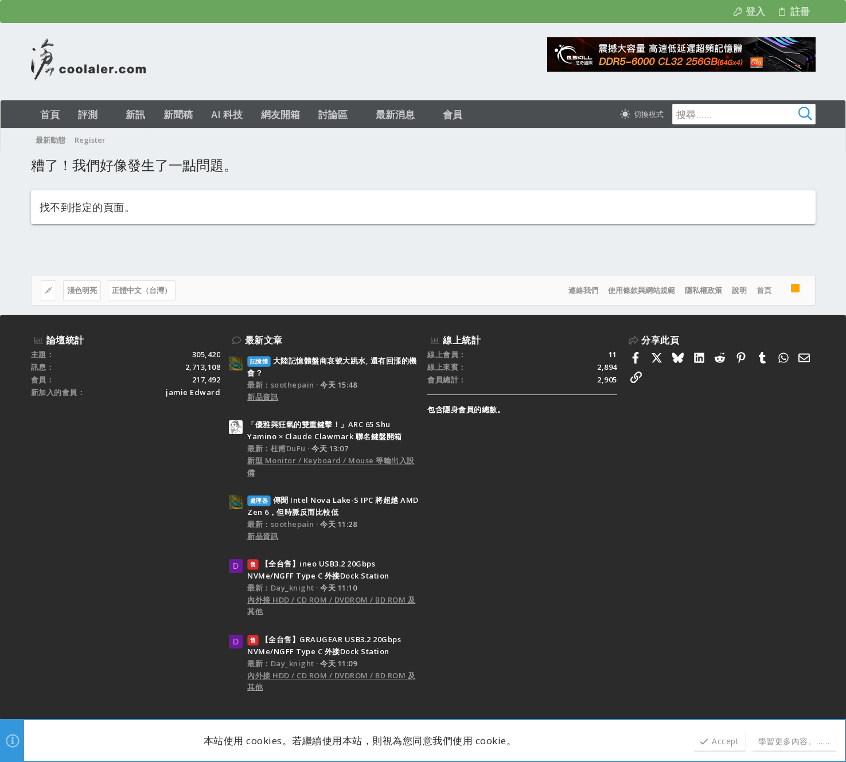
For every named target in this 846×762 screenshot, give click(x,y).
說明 (739, 290)
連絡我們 (583, 290)
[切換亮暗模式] (641, 114)
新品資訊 (262, 397)
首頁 (764, 290)
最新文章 (264, 340)
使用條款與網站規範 (641, 290)
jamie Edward (193, 392)
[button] (107, 114)
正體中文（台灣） (141, 290)
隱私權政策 (703, 290)
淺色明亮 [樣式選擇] (82, 290)
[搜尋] (744, 114)
